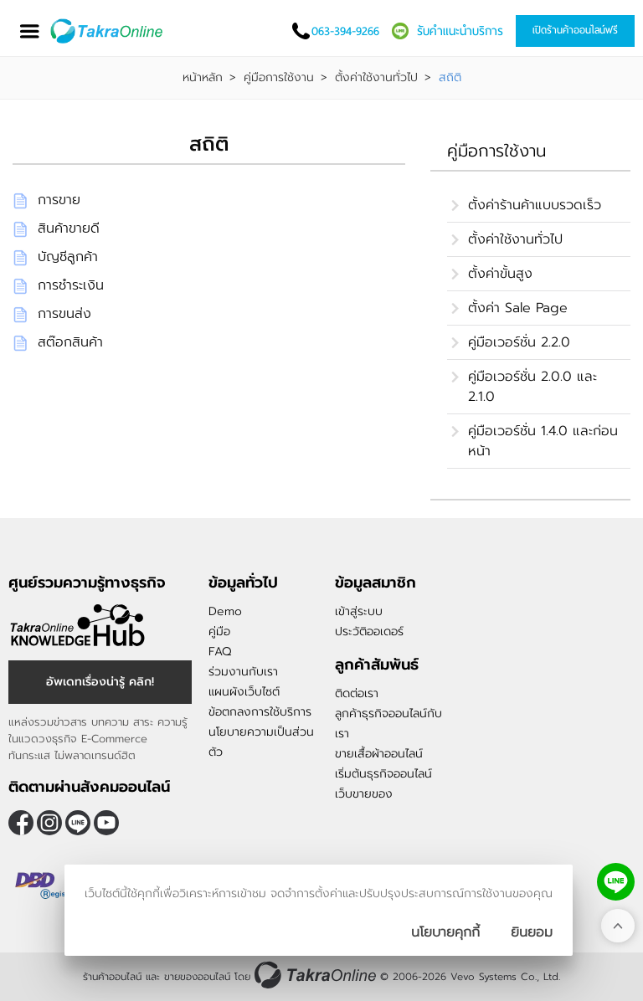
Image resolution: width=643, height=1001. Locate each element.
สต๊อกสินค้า (70, 342)
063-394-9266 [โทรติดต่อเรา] (345, 31)
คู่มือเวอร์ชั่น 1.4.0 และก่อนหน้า (543, 441)
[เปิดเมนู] (29, 31)
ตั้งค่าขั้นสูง (500, 274)
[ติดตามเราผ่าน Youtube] (106, 822)
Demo (225, 611)
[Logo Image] (107, 31)
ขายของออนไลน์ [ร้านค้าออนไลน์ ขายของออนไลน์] (197, 976)
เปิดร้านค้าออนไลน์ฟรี (575, 30)
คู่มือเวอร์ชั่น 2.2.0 (519, 342)
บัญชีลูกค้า (68, 257)
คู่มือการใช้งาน (279, 77)
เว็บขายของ (364, 794)
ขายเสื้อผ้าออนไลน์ (379, 753)
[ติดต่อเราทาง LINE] (616, 882)
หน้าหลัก (203, 77)
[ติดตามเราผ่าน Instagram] (49, 822)
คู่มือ (219, 631)
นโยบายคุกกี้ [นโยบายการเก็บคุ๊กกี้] (445, 932)
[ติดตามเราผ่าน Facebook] (20, 822)
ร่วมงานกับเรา (243, 671)
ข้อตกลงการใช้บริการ (259, 712)
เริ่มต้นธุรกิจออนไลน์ (383, 774)
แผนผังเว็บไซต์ (244, 692)
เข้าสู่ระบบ (359, 611)
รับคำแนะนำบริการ (460, 31)
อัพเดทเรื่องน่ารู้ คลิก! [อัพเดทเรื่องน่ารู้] (100, 681)
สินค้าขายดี (69, 228)
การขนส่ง (64, 314)
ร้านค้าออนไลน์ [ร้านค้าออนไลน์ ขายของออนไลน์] (112, 976)
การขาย (59, 200)
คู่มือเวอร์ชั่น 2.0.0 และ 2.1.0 (532, 387)
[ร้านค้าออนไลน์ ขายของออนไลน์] (315, 974)
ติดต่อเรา (356, 693)
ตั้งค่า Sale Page (518, 308)
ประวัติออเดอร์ (369, 631)
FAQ (219, 651)
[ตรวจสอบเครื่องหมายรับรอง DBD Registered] (50, 885)
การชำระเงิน (71, 285)
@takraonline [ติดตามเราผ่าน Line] (77, 822)
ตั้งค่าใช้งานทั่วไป (376, 77)
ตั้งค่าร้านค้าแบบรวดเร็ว (534, 205)
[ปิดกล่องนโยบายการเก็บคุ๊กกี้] (531, 932)
